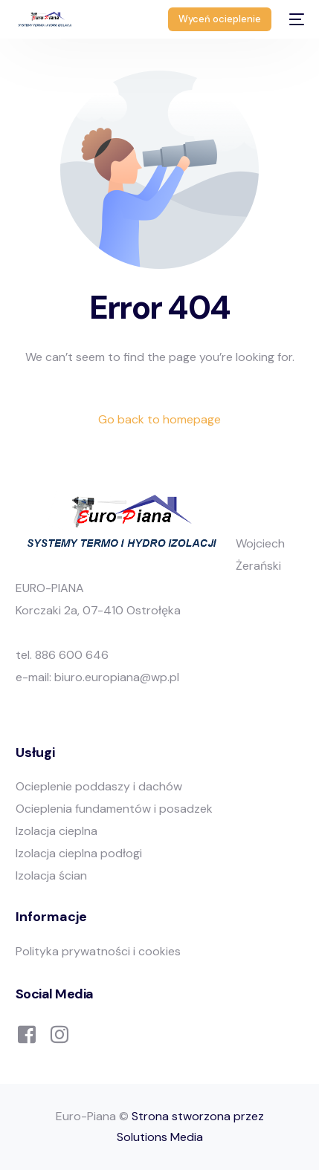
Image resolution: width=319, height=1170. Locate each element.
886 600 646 (72, 655)
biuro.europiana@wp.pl (116, 677)
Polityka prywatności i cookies (98, 951)
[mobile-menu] (295, 19)
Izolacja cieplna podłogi (79, 853)
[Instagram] (59, 1032)
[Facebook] (26, 1032)
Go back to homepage (159, 419)
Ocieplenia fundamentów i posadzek (114, 808)
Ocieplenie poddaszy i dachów (99, 786)
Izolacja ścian (51, 875)
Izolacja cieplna (56, 831)
